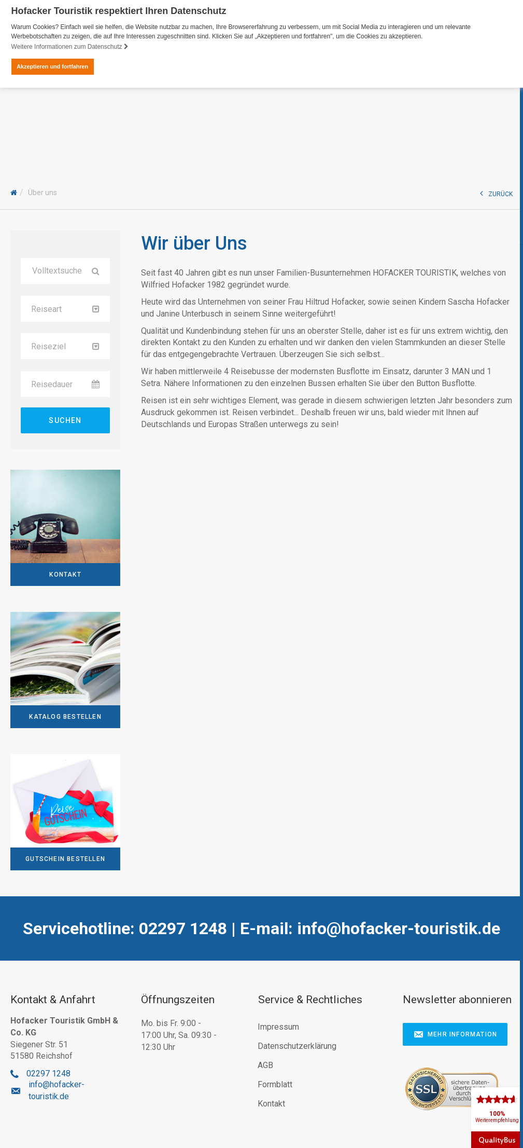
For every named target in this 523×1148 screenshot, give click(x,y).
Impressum (278, 1026)
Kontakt (271, 1103)
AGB (265, 1064)
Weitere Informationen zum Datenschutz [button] (70, 46)
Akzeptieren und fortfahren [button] (52, 66)
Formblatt (275, 1083)
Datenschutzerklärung (297, 1045)
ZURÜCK (496, 192)
